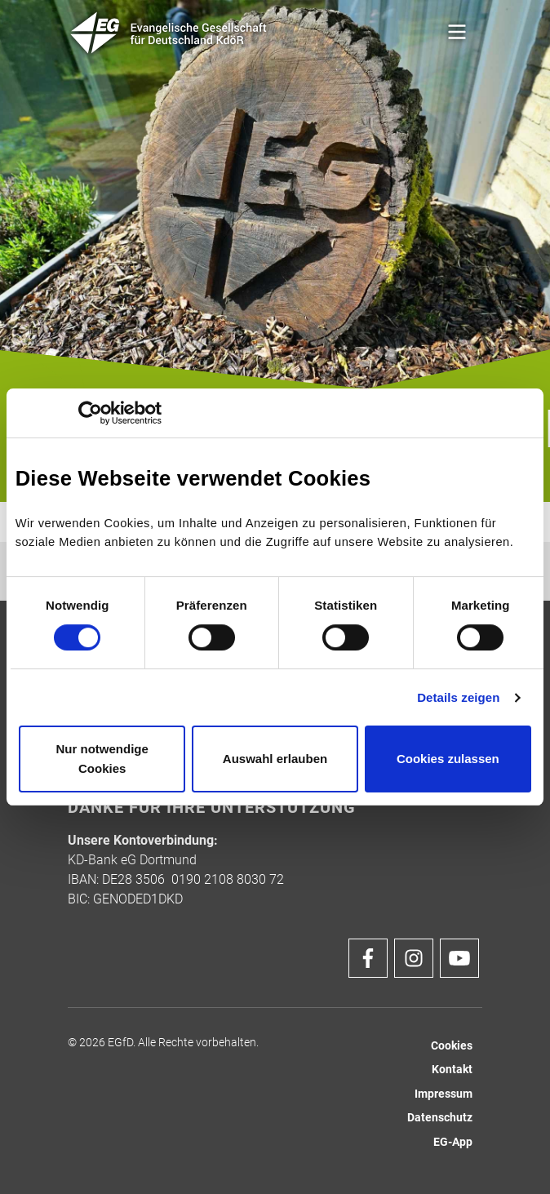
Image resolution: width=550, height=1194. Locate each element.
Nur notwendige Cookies (102, 758)
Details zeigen (458, 697)
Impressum (443, 1094)
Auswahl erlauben (275, 759)
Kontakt (452, 1069)
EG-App (452, 1142)
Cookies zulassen (448, 759)
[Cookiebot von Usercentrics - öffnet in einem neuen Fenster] (90, 413)
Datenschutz (439, 1118)
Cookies (451, 1046)
